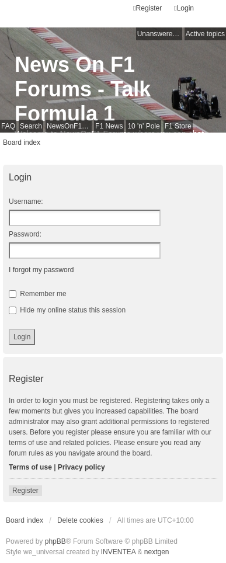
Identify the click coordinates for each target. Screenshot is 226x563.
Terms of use (30, 467)
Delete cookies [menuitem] (80, 520)
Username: (26, 201)
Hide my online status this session (67, 310)
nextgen (156, 552)
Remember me (38, 294)
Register (25, 490)
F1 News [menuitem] (109, 126)
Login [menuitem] (184, 8)
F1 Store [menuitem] (178, 126)
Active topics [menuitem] (205, 34)
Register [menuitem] (147, 8)
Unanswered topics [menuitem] (159, 34)
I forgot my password (41, 270)
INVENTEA (118, 552)
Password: (25, 234)
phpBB (55, 541)
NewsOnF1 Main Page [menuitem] (69, 126)
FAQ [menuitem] (8, 126)
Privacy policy (81, 467)
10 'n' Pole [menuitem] (143, 126)
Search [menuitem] (31, 126)
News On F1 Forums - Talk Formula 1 (83, 89)
